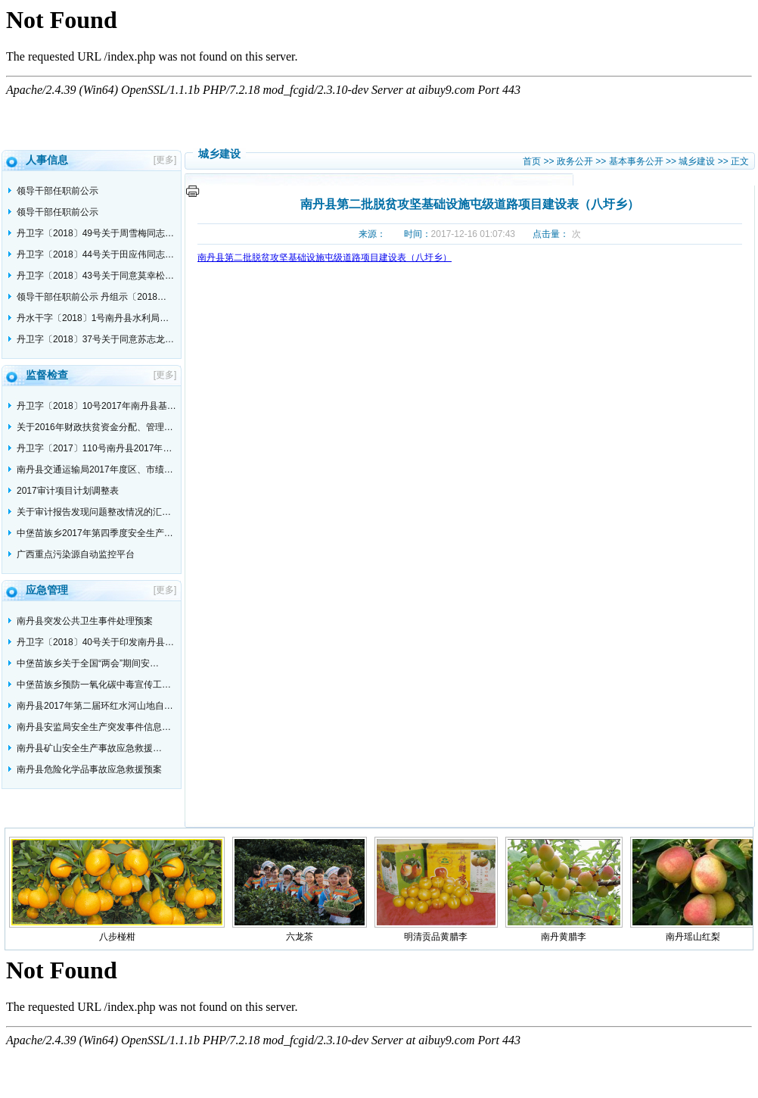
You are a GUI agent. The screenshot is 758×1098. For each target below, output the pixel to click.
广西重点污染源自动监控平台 (76, 554)
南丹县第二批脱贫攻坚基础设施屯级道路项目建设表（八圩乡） (324, 257)
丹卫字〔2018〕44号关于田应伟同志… (95, 254)
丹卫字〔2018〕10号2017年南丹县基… (96, 406)
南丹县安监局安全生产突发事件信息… (94, 727)
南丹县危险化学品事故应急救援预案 (89, 769)
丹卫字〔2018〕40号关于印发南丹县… (95, 642)
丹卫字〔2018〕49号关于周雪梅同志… (95, 233)
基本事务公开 (636, 161)
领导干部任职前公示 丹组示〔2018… (91, 297)
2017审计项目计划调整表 (68, 490)
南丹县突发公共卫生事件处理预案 (85, 621)
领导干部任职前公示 (57, 191)
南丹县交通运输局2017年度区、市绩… (95, 469)
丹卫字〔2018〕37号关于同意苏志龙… (95, 339)
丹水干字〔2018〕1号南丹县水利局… (93, 318)
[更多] (168, 159)
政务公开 (575, 161)
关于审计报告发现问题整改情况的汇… (94, 512)
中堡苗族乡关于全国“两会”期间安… (88, 663)
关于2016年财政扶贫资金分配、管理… (95, 427)
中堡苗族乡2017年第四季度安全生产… (95, 533)
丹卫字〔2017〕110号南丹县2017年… (94, 448)
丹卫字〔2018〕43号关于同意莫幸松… (95, 275)
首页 (532, 161)
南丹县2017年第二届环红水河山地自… (95, 705)
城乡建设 (697, 161)
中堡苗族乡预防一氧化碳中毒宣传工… (94, 684)
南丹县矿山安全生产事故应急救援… (89, 748)
